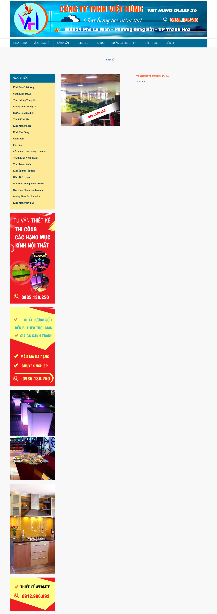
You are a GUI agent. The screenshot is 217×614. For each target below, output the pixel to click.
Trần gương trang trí (24, 100)
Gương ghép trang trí (25, 106)
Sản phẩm (63, 43)
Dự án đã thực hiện (123, 43)
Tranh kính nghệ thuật (25, 157)
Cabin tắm (18, 138)
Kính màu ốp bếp (22, 125)
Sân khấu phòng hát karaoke (28, 183)
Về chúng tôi (42, 43)
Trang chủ (20, 43)
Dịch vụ (83, 43)
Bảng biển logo (21, 177)
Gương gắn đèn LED (23, 113)
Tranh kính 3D (21, 119)
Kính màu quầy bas (23, 202)
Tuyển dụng (151, 43)
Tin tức (99, 43)
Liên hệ (170, 43)
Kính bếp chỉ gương (23, 87)
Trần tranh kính (22, 164)
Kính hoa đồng (21, 132)
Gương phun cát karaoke (26, 196)
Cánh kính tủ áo (22, 93)
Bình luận (141, 81)
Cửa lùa (17, 145)
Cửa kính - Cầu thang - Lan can (29, 151)
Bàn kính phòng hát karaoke (28, 190)
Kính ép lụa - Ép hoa (24, 170)
